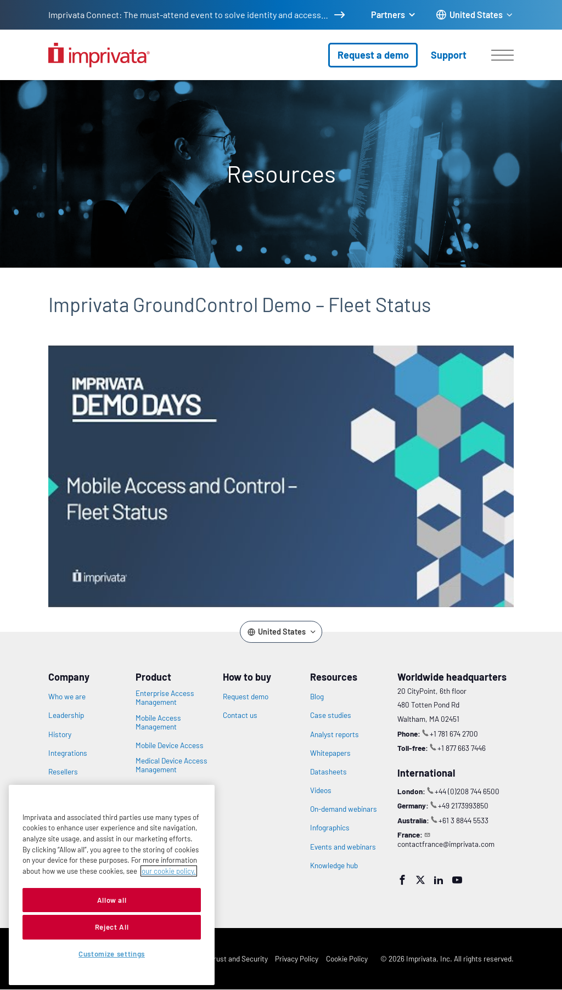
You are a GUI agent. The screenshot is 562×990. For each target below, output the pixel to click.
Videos (320, 790)
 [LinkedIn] (438, 880)
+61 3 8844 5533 (463, 820)
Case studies (330, 715)
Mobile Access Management (158, 722)
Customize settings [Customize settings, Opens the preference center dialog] (111, 953)
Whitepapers (330, 753)
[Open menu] (502, 55)
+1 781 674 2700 (454, 733)
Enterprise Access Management (165, 697)
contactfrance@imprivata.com (445, 843)
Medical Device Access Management (171, 765)
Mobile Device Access (170, 745)
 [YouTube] (457, 880)
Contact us (240, 715)
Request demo (245, 696)
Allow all (112, 900)
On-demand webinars (343, 809)
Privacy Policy (296, 958)
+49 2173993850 (463, 805)
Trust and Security (239, 958)
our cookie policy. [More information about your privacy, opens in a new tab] (169, 871)
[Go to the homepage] (99, 55)
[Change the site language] (475, 15)
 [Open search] (6, 73)
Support (449, 55)
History (59, 734)
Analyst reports (334, 734)
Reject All (112, 927)
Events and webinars (343, 846)
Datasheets (328, 771)
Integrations (67, 753)
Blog (317, 696)
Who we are (67, 696)
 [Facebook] (402, 880)
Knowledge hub (334, 865)
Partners (388, 14)
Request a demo (373, 55)
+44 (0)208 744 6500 (467, 791)
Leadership (66, 715)
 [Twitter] (420, 880)
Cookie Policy (347, 958)
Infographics (330, 827)
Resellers (63, 771)
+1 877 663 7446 (461, 748)
